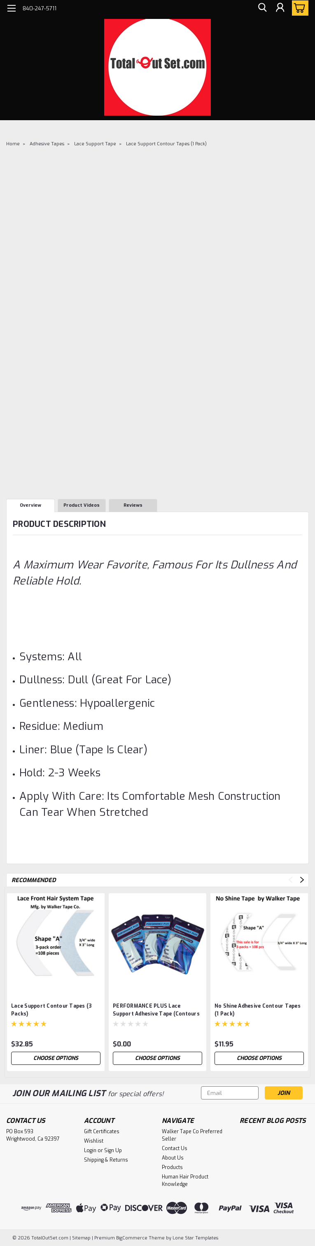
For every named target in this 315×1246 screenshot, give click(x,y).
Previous (290, 880)
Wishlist (93, 1141)
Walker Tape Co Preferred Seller (192, 1135)
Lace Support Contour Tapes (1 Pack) (166, 144)
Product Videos (81, 505)
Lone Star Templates (195, 1238)
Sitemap (81, 1238)
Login (90, 1150)
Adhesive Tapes (47, 144)
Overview (30, 505)
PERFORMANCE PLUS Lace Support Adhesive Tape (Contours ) (156, 1011)
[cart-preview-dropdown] (298, 8)
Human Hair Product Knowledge (185, 1181)
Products (172, 1167)
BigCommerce (131, 1238)
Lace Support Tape (95, 144)
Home (13, 144)
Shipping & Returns (106, 1160)
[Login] (280, 8)
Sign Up (113, 1150)
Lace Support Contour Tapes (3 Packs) (51, 1010)
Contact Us (174, 1148)
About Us (173, 1158)
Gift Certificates (101, 1131)
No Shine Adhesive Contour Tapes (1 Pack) (258, 1010)
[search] (261, 8)
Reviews (133, 505)
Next (302, 880)
